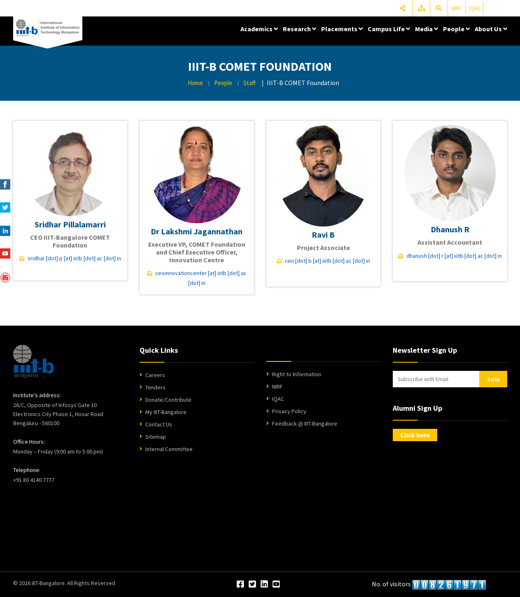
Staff (249, 83)
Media (426, 29)
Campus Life (389, 29)
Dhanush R (450, 229)
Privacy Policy (289, 411)
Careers (155, 375)
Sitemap (155, 436)
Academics (259, 29)
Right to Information (296, 374)
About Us (491, 29)
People (456, 29)
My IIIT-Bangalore (166, 412)
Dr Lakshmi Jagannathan (197, 231)
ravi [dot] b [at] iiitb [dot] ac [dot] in (327, 260)
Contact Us (158, 424)
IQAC (475, 8)
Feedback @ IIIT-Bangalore (304, 423)
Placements (342, 29)
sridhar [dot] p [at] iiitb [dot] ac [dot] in (74, 258)
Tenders (155, 387)
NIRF (456, 8)
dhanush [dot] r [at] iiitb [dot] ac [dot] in (454, 255)
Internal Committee (169, 449)
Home (195, 83)
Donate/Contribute (168, 399)
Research (299, 29)
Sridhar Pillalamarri (70, 224)
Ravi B (323, 234)
